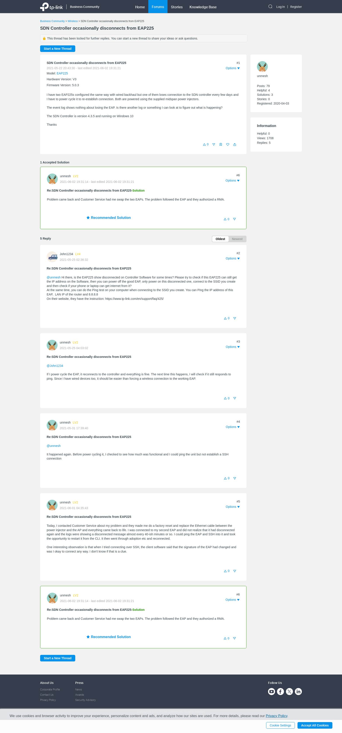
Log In (280, 6)
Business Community (52, 21)
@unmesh (54, 277)
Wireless (73, 21)
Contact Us (46, 694)
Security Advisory (85, 700)
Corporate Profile (50, 689)
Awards (79, 694)
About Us (46, 683)
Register (296, 6)
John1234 (66, 254)
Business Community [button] (84, 7)
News (78, 689)
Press (79, 683)
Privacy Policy (48, 700)
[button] (234, 144)
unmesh (65, 176)
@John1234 (55, 365)
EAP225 (62, 73)
